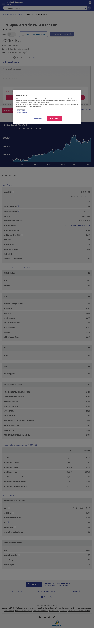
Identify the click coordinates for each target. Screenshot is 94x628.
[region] (47, 107)
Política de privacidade (22, 112)
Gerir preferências (38, 118)
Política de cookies (21, 110)
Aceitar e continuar (54, 118)
